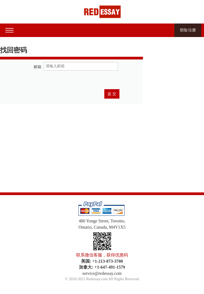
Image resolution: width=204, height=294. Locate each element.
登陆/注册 (188, 30)
